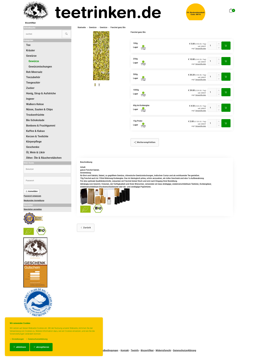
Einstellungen (17, 339)
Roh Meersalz (34, 72)
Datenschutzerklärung (37, 339)
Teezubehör (33, 77)
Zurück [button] (85, 227)
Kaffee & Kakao (35, 131)
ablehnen (19, 347)
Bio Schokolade (35, 120)
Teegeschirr (33, 82)
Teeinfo (135, 350)
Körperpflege (34, 141)
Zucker (30, 88)
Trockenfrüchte (35, 114)
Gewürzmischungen (40, 66)
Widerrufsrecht (163, 350)
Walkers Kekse (35, 104)
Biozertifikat (30, 23)
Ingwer (30, 98)
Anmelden (31, 191)
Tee (28, 45)
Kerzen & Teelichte (37, 136)
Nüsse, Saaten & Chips (39, 109)
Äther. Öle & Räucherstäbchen (44, 157)
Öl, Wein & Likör (35, 152)
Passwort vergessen (32, 196)
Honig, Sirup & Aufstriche (41, 93)
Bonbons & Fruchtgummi (40, 125)
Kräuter (30, 50)
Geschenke (32, 147)
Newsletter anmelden (33, 209)
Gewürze (31, 55)
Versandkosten (200, 48)
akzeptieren (41, 347)
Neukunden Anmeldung (34, 200)
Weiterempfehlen (144, 142)
